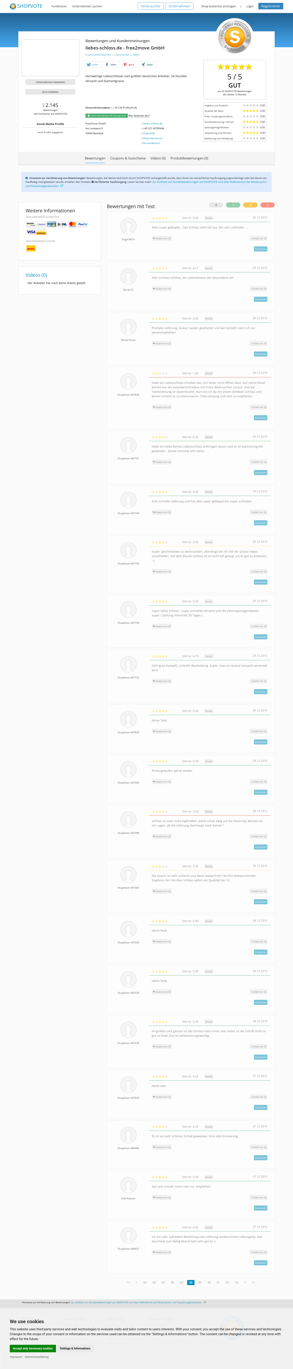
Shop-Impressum (152, 138)
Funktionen (59, 6)
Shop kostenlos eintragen (218, 6)
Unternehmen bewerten (50, 82)
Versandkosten (151, 143)
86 (172, 1282)
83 (145, 1282)
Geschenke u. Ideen (127, 55)
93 (236, 1282)
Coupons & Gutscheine (128, 158)
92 (227, 1282)
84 (154, 1282)
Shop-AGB (149, 133)
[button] (94, 65)
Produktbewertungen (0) (189, 158)
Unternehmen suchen (87, 6)
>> (253, 1282)
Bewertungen (95, 158)
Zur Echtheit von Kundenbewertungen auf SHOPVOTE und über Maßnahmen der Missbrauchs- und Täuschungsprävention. (138, 1302)
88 (190, 1282)
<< (128, 1282)
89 (200, 1282)
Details (208, 218)
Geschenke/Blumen (98, 55)
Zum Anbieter (50, 92)
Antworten (260, 248)
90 (209, 1282)
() (258, 238)
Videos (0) (158, 158)
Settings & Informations (75, 1348)
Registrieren (270, 6)
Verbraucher (151, 6)
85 (163, 1282)
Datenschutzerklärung (37, 1357)
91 (218, 1282)
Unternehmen (179, 6)
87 (181, 1282)
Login (250, 6)
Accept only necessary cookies (33, 1348)
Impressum (16, 1357)
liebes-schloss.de (152, 123)
